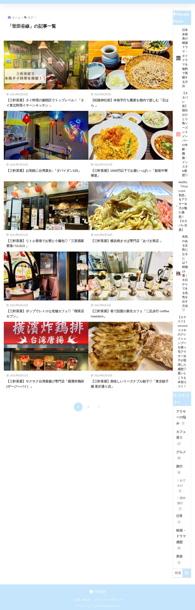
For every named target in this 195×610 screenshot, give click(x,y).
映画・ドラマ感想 (181, 540)
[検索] (186, 573)
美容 (179, 560)
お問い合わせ (82, 599)
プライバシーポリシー (108, 599)
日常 (179, 519)
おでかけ (181, 486)
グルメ (181, 455)
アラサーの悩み (181, 418)
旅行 (179, 470)
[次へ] (98, 407)
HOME (97, 592)
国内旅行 (181, 503)
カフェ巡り (181, 438)
